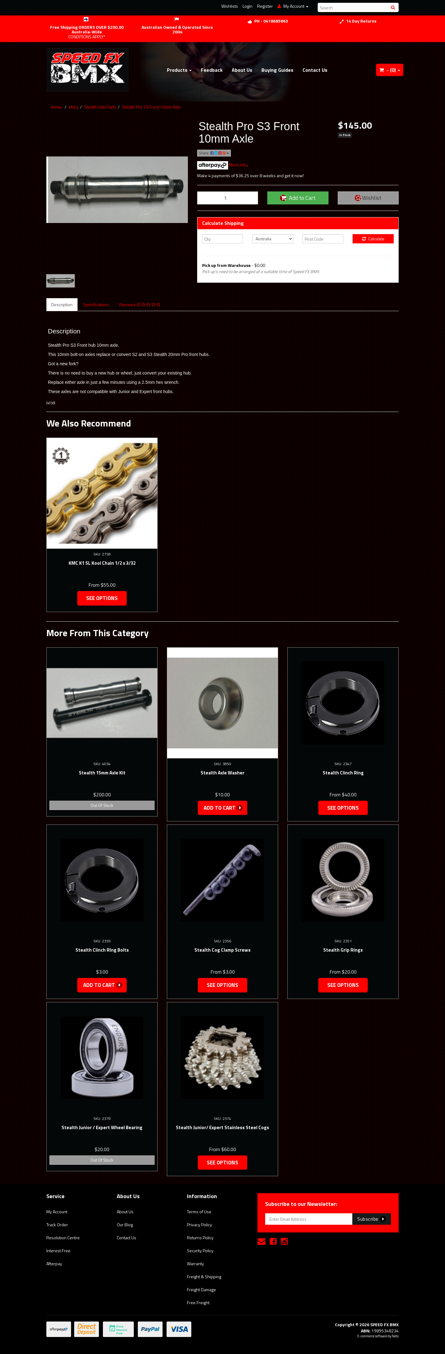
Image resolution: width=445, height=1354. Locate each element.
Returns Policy (200, 1237)
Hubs (73, 107)
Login (247, 6)
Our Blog (125, 1224)
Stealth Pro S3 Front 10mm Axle (151, 107)
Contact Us (315, 70)
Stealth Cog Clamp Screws (222, 949)
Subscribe (371, 1219)
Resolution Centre (63, 1237)
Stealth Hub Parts (100, 107)
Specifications (96, 304)
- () (389, 70)
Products (179, 70)
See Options (102, 598)
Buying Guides (277, 70)
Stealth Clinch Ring (343, 772)
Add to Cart (298, 198)
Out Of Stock (102, 805)
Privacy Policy (199, 1224)
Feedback (211, 70)
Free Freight (198, 1302)
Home (56, 107)
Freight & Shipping (204, 1276)
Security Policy (200, 1250)
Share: (214, 153)
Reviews (139, 304)
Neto (395, 1336)
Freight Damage (201, 1289)
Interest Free (58, 1250)
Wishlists (229, 6)
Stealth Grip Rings (343, 949)
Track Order (57, 1224)
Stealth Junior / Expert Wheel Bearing (101, 1127)
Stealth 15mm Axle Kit (102, 772)
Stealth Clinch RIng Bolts (102, 949)
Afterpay (54, 1263)
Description (62, 304)
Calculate (373, 238)
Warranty (195, 1263)
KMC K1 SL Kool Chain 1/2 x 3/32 (102, 563)
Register (265, 6)
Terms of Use (199, 1211)
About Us (242, 70)
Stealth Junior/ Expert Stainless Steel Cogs (222, 1127)
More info (222, 164)
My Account (56, 1211)
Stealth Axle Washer (222, 772)
